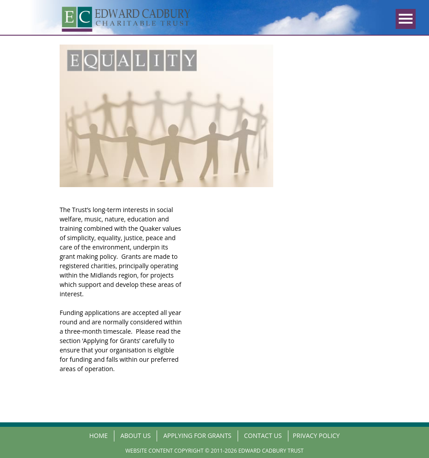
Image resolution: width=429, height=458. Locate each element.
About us (135, 435)
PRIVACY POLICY (316, 435)
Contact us (263, 435)
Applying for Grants (197, 435)
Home (98, 435)
